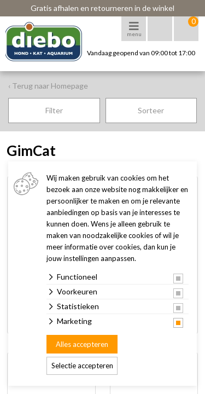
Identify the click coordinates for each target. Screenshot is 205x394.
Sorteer (151, 110)
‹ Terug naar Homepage (48, 85)
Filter (54, 110)
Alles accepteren (82, 344)
